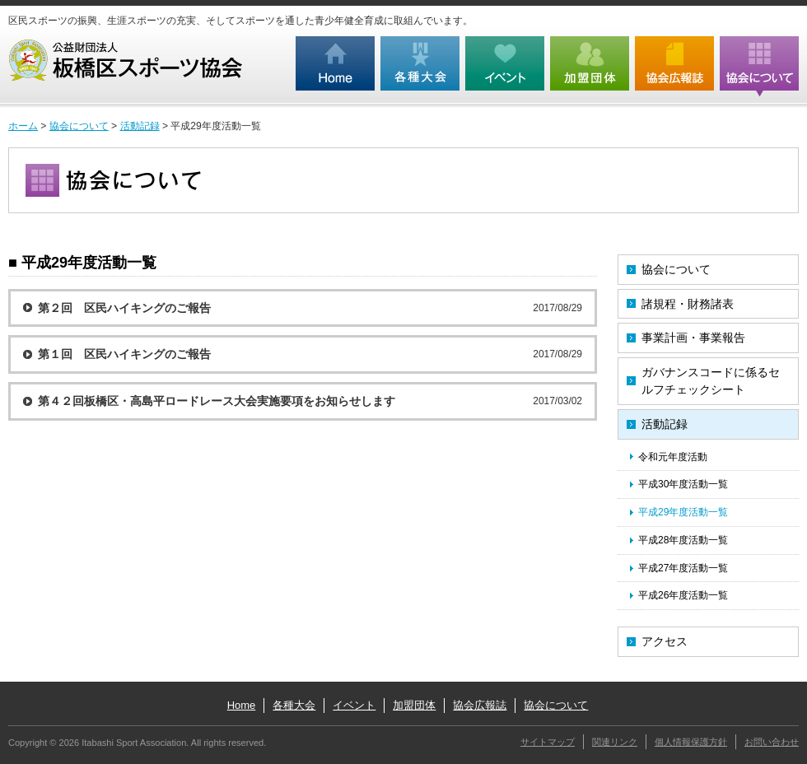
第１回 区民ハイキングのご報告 (124, 354)
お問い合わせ (771, 742)
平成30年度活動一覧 (683, 484)
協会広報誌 (479, 705)
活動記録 (140, 126)
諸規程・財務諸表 (687, 303)
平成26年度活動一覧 (683, 595)
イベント (354, 705)
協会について (79, 126)
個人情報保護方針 (691, 742)
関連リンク (614, 742)
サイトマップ (547, 742)
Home (241, 705)
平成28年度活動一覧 (683, 540)
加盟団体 (414, 705)
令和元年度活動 (672, 457)
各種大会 (294, 705)
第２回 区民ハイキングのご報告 (124, 307)
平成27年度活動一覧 (683, 568)
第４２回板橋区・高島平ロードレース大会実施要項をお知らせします (216, 401)
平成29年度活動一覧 (683, 512)
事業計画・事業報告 (693, 337)
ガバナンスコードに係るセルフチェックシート (710, 381)
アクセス (664, 641)
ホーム (23, 126)
